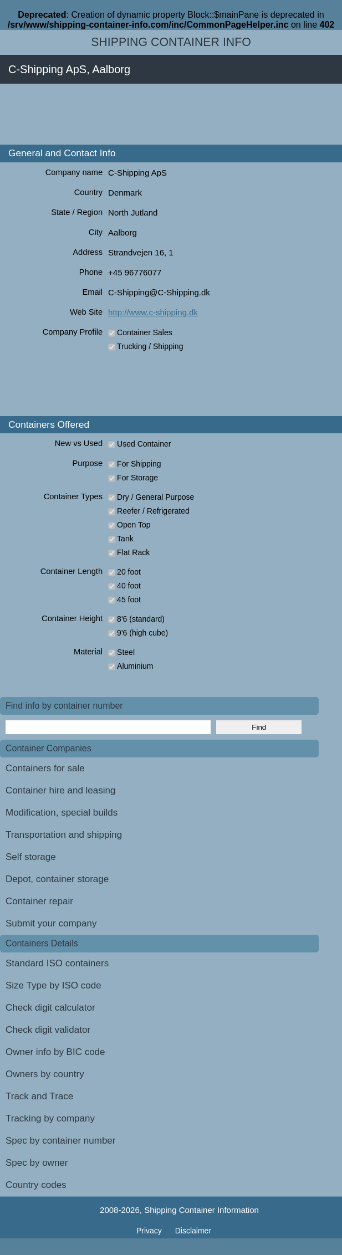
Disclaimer (193, 1230)
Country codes (36, 1185)
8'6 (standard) (141, 618)
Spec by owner (37, 1162)
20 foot (129, 571)
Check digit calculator (50, 1007)
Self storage (31, 857)
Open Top (133, 524)
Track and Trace (39, 1096)
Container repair (39, 901)
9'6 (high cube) (142, 632)
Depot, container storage (57, 879)
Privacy (150, 1230)
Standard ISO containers (57, 963)
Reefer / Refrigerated (153, 510)
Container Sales (144, 332)
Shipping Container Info (171, 42)
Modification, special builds (62, 812)
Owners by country (45, 1074)
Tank (125, 538)
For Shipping (139, 463)
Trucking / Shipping (150, 346)
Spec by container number (60, 1140)
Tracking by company (50, 1118)
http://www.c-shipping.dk (153, 312)
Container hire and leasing (60, 790)
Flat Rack (133, 552)
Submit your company (51, 923)
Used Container (144, 443)
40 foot (129, 585)
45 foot (129, 599)
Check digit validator (48, 1030)
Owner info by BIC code (55, 1052)
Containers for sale (45, 768)
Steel (126, 652)
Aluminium (135, 666)
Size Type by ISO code (53, 985)
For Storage (137, 477)
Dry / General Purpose (155, 497)
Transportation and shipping (64, 834)
